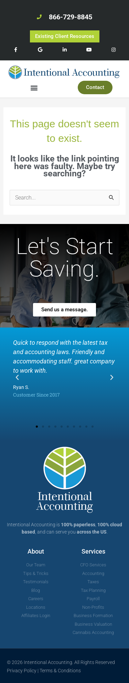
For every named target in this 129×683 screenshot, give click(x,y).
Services (93, 551)
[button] (34, 87)
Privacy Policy (21, 670)
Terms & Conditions (60, 670)
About (36, 551)
